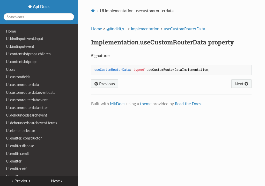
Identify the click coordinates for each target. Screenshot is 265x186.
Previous (104, 83)
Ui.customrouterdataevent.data (30, 92)
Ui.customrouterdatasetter (27, 107)
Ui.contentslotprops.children (28, 54)
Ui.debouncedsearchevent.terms (31, 123)
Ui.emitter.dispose (20, 146)
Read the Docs (188, 103)
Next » (57, 180)
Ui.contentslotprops (21, 61)
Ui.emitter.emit (17, 153)
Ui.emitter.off (16, 169)
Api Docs (40, 6)
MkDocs (117, 103)
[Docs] (93, 11)
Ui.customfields (18, 77)
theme (145, 103)
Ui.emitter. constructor (24, 138)
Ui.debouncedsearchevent (26, 115)
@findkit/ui (116, 28)
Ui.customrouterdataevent (27, 100)
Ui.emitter (13, 161)
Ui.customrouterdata (22, 84)
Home (11, 31)
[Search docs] (38, 17)
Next (241, 83)
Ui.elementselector (20, 130)
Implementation (145, 28)
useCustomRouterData (184, 28)
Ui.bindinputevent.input (24, 38)
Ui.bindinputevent (20, 46)
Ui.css (10, 69)
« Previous (21, 180)
